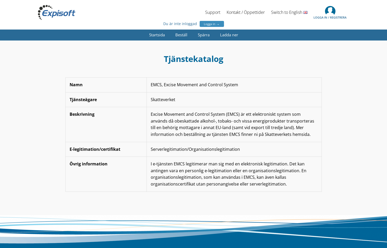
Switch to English (289, 12)
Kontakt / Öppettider (246, 12)
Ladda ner (229, 34)
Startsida (157, 34)
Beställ (181, 34)
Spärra (204, 34)
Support (212, 12)
